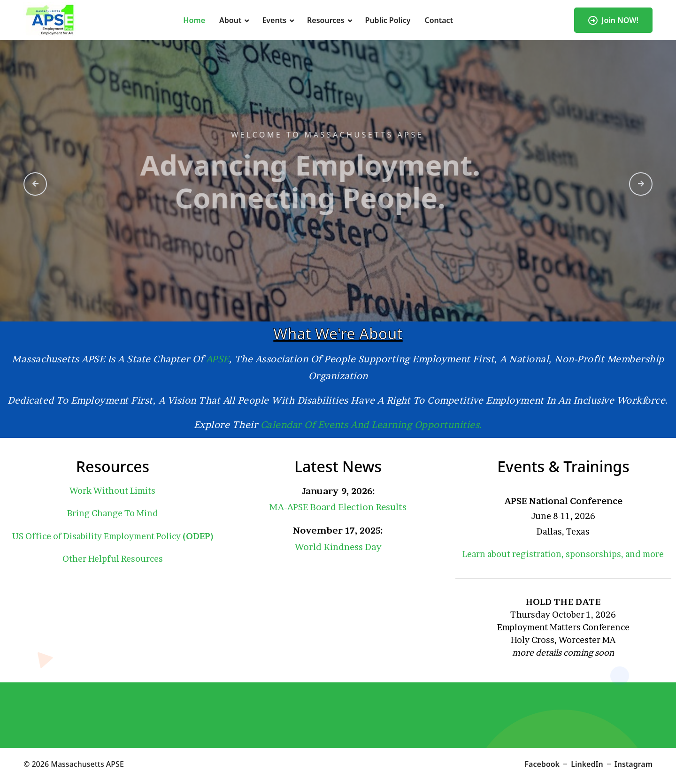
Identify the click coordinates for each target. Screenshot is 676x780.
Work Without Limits (112, 491)
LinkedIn (587, 764)
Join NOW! (613, 20)
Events (274, 20)
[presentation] (35, 184)
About (230, 20)
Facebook (542, 764)
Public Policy (388, 20)
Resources (326, 20)
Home (194, 20)
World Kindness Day (338, 547)
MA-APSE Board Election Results (338, 507)
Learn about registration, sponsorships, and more (563, 554)
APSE (217, 359)
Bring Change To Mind (112, 513)
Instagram (634, 764)
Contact (438, 20)
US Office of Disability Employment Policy (112, 536)
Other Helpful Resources (112, 559)
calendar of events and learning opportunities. (372, 424)
